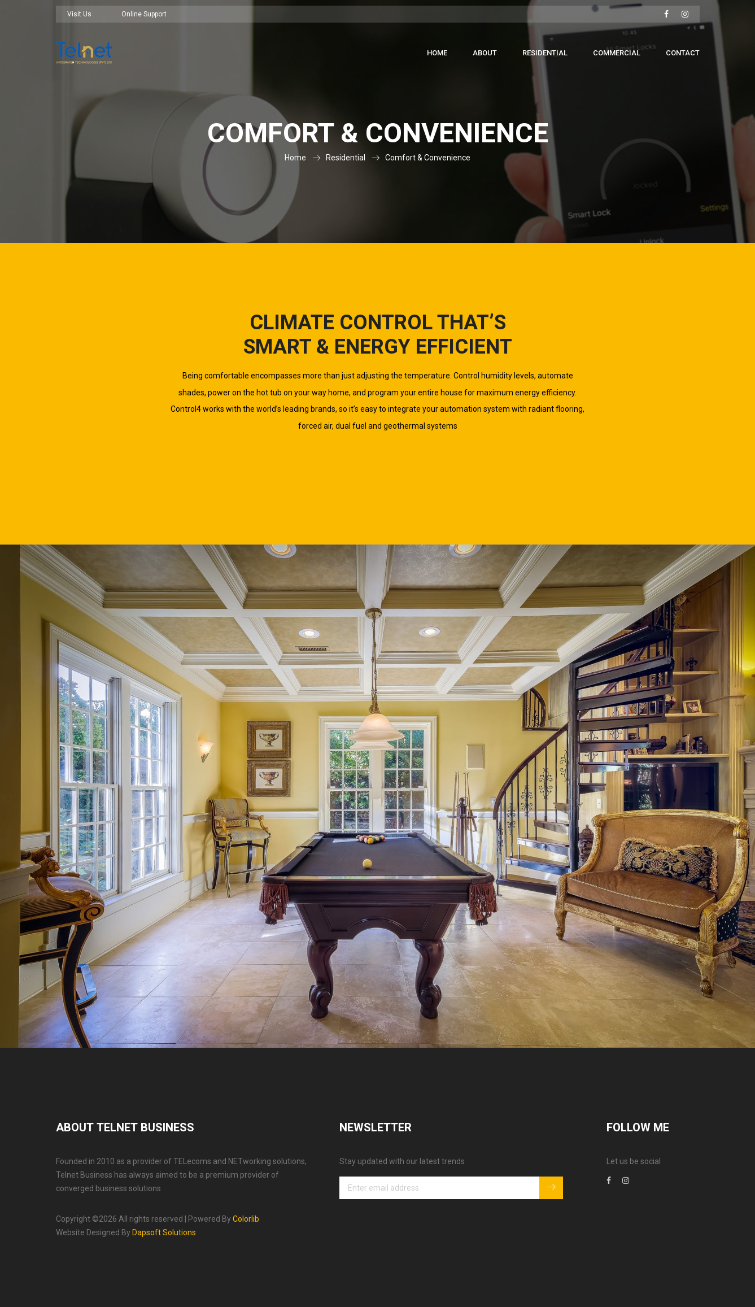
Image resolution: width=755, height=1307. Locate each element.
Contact (683, 53)
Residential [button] (545, 53)
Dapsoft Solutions (164, 1232)
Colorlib (246, 1218)
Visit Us (79, 14)
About (485, 53)
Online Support (144, 14)
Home (437, 53)
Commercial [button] (616, 53)
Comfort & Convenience (427, 157)
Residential (345, 157)
